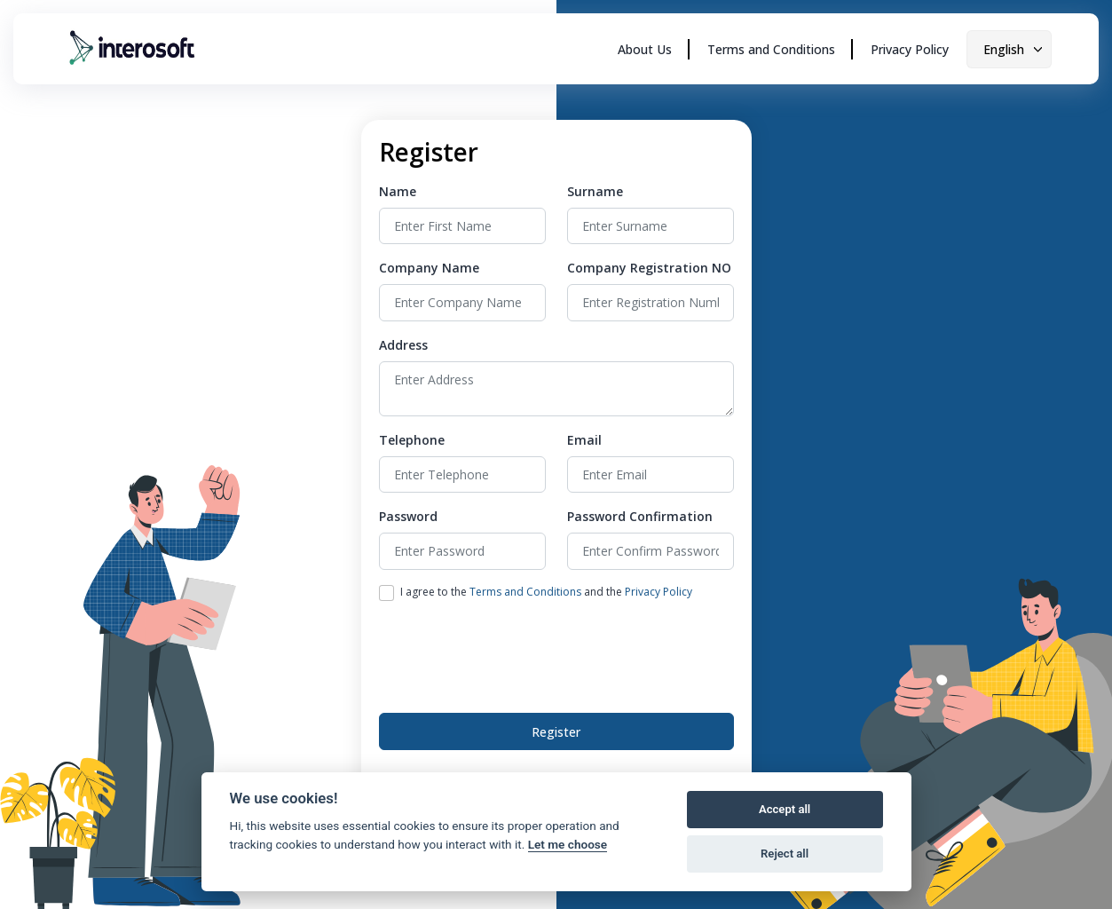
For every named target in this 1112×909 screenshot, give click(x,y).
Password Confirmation (640, 516)
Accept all (784, 809)
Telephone (412, 439)
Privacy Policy (910, 49)
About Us (645, 49)
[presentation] (514, 653)
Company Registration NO (649, 267)
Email (584, 439)
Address (403, 344)
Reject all (784, 853)
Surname (595, 191)
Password (408, 516)
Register (556, 731)
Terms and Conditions (771, 49)
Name (397, 191)
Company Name (429, 267)
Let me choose (567, 844)
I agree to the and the (546, 591)
